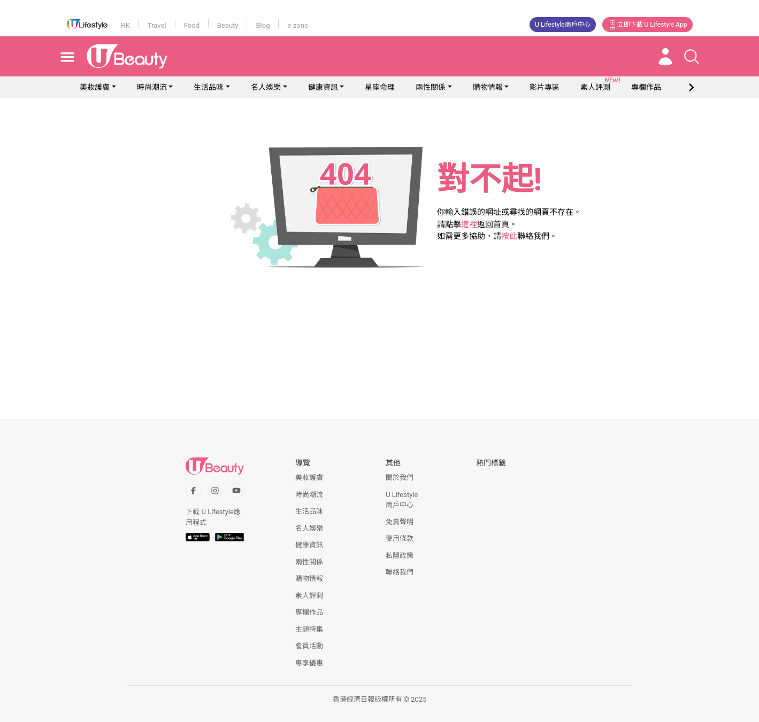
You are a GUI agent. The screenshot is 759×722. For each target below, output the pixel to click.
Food (192, 25)
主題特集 (309, 629)
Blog (263, 25)
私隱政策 (399, 556)
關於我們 (399, 477)
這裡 (469, 224)
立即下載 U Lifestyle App (647, 24)
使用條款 (399, 538)
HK (125, 25)
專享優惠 (309, 663)
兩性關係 (431, 87)
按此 (509, 236)
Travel (157, 25)
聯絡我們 (399, 572)
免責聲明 (399, 522)
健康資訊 (323, 87)
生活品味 (209, 87)
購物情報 (488, 87)
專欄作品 (309, 612)
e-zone (297, 25)
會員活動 (309, 646)
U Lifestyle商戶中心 (563, 24)
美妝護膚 (95, 87)
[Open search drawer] (692, 57)
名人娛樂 (266, 87)
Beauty (228, 25)
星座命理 (380, 87)
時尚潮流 (152, 87)
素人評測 (309, 596)
